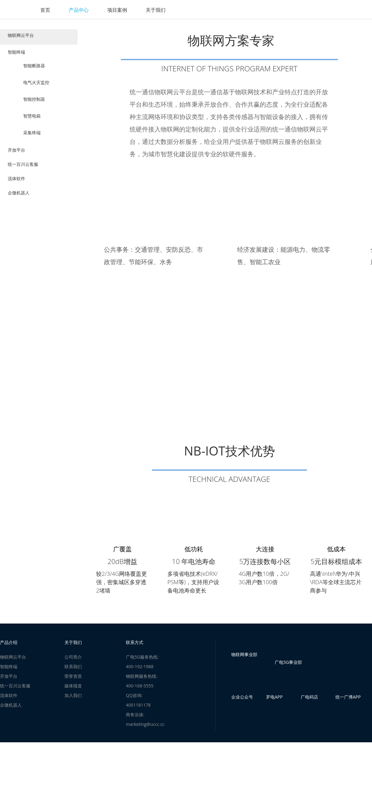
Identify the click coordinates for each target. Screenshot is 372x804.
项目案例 (144, 10)
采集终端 (32, 136)
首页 (72, 10)
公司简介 (73, 666)
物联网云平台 (22, 37)
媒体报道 (73, 695)
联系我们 (73, 676)
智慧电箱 (32, 119)
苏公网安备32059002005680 (170, 779)
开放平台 (18, 155)
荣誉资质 (73, 685)
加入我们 (73, 705)
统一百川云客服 (24, 170)
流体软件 (18, 186)
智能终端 (18, 55)
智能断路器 (34, 69)
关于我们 (182, 10)
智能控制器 (34, 102)
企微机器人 (20, 202)
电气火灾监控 (36, 85)
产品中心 (105, 10)
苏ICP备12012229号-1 (215, 779)
